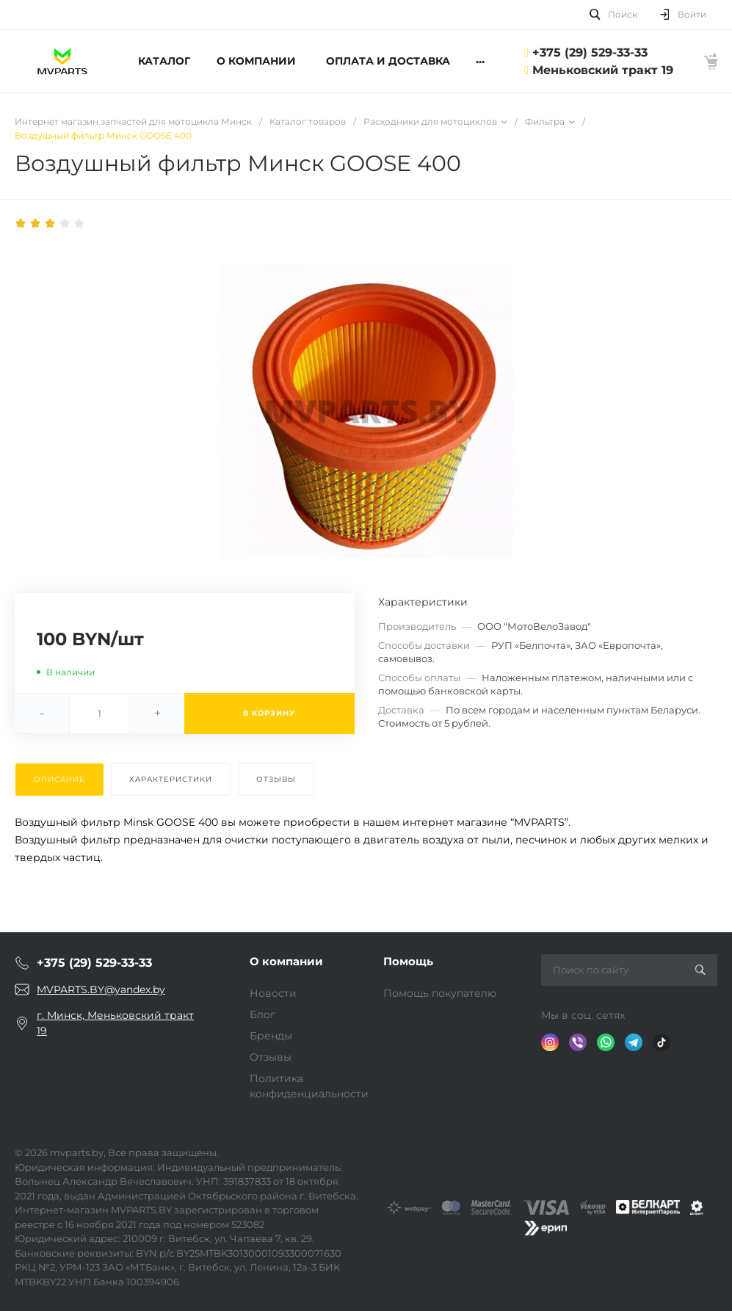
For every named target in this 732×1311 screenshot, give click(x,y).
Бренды (271, 1035)
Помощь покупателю (439, 993)
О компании (286, 961)
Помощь (408, 961)
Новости (273, 993)
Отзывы (270, 1057)
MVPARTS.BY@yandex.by (101, 989)
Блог (262, 1014)
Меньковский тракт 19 (602, 70)
